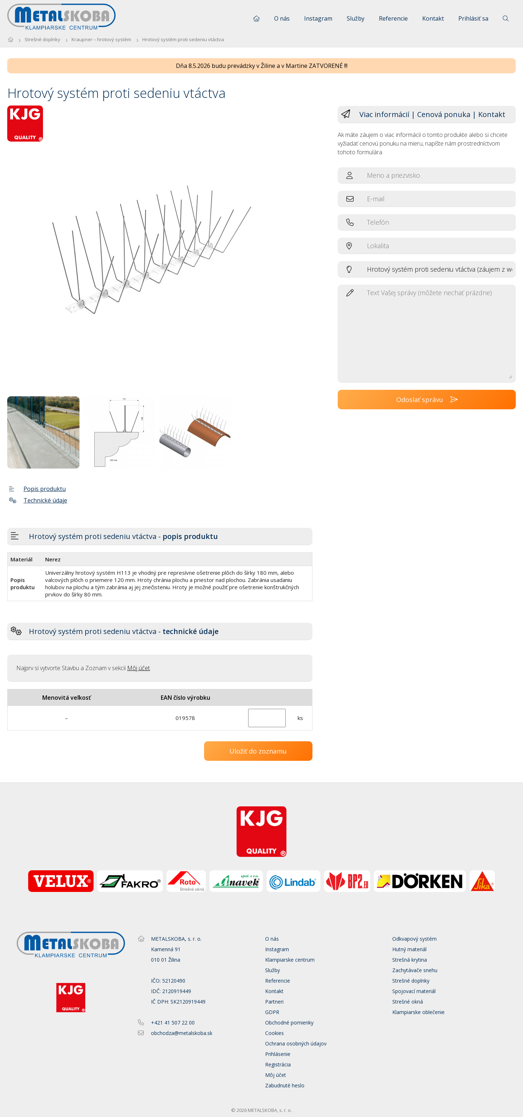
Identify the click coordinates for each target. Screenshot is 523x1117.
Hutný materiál (409, 949)
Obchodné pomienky (289, 1022)
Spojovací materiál (414, 991)
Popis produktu (37, 489)
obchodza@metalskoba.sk (181, 1033)
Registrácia (278, 1064)
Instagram (318, 18)
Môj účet (138, 668)
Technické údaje (38, 500)
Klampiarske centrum (290, 959)
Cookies (274, 1033)
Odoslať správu (427, 399)
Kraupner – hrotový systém (101, 39)
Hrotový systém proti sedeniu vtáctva (183, 39)
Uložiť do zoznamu (258, 751)
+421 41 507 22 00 (173, 1022)
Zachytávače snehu (414, 970)
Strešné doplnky (42, 39)
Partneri (274, 1001)
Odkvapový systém (414, 938)
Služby (355, 18)
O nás (282, 18)
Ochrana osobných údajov (296, 1043)
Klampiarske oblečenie (418, 1012)
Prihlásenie (277, 1054)
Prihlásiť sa (473, 18)
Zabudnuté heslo (284, 1085)
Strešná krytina (409, 959)
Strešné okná (407, 1001)
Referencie (393, 18)
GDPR (272, 1012)
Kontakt (433, 18)
